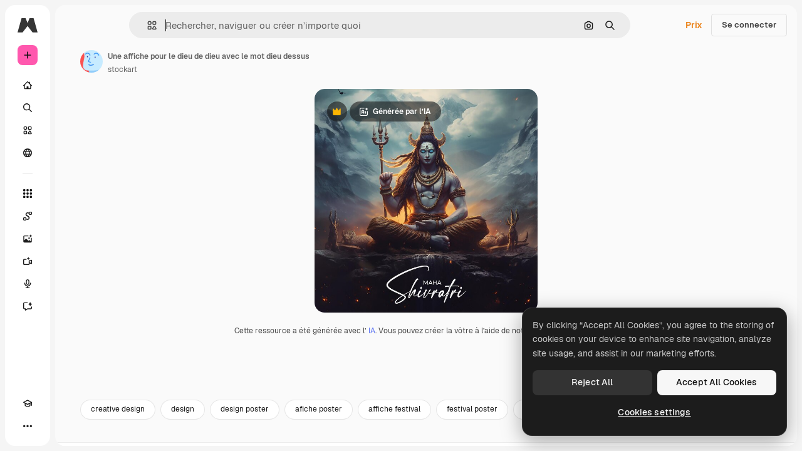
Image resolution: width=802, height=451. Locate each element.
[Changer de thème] (50, 426)
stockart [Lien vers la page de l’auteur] (217, 70)
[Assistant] (75, 306)
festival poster (567, 437)
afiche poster (413, 437)
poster (706, 437)
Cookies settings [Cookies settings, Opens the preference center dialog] (654, 412)
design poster (340, 437)
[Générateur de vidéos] (75, 261)
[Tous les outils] (75, 194)
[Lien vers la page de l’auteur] (186, 61)
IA (419, 358)
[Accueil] (75, 85)
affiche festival (490, 437)
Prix (693, 25)
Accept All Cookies (717, 382)
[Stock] (75, 130)
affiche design (644, 437)
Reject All (592, 382)
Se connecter (749, 24)
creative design (213, 437)
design (277, 437)
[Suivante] (770, 437)
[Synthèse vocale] (75, 284)
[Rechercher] (75, 108)
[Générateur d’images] (75, 239)
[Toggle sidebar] (123, 25)
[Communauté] (75, 153)
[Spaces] (75, 216)
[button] (194, 25)
